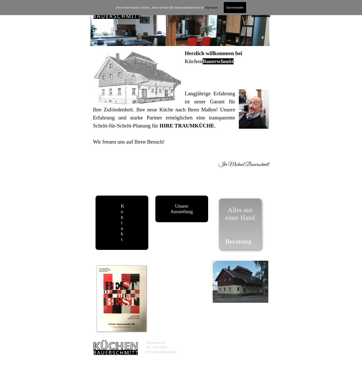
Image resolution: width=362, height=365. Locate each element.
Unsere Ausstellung (181, 208)
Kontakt (122, 222)
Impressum (211, 7)
